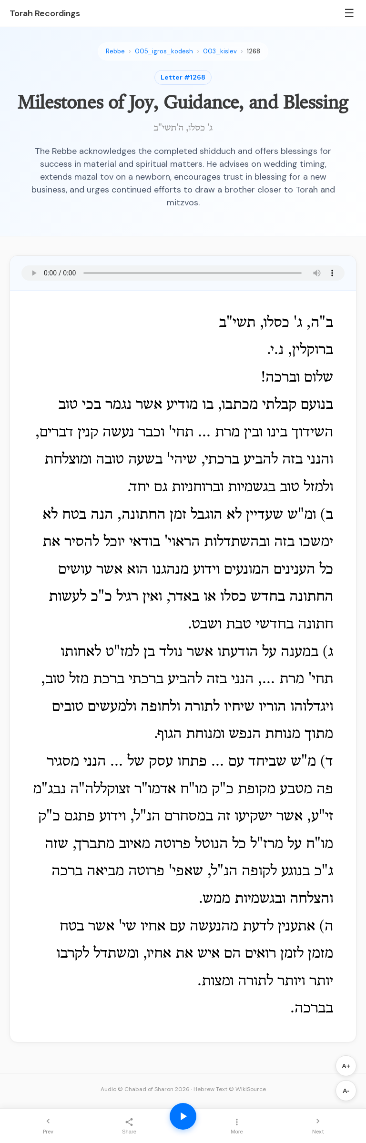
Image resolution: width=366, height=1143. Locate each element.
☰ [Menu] (349, 13)
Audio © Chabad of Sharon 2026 (145, 1089)
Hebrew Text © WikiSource (229, 1089)
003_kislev (220, 51)
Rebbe (115, 51)
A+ (346, 1066)
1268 (253, 51)
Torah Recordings (45, 13)
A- (346, 1090)
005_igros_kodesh (164, 51)
